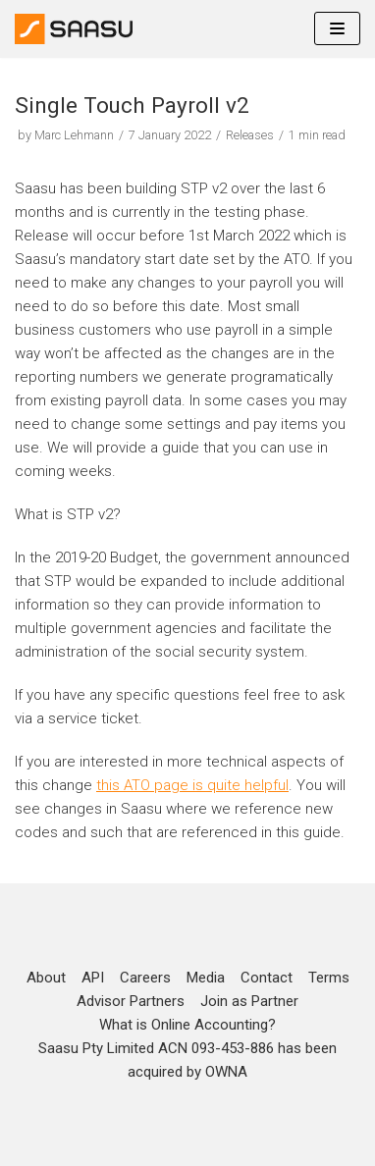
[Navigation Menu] (337, 28)
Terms (328, 977)
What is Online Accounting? (187, 1025)
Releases (250, 135)
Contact (267, 977)
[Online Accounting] (74, 29)
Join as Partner (249, 1001)
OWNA (226, 1072)
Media (206, 977)
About (46, 977)
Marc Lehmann (74, 135)
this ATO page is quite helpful (192, 785)
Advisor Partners (131, 1001)
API (92, 977)
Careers (145, 977)
